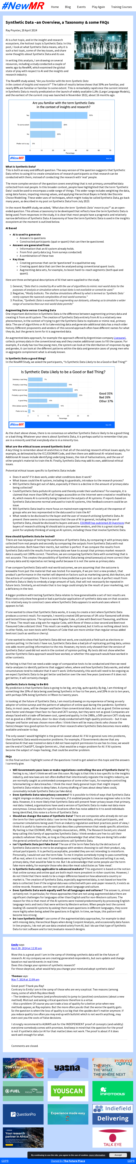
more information (97, 1155)
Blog (68, 7)
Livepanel (120, 338)
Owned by (68, 1161)
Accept (118, 1155)
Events (81, 7)
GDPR (4, 1161)
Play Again (98, 7)
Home (55, 7)
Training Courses (121, 7)
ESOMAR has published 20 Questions (102, 523)
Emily (14, 944)
